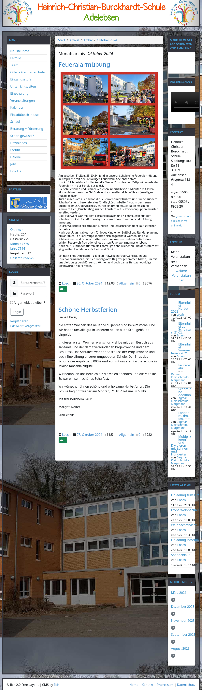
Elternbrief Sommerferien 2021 (181, 348)
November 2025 (183, 620)
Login (17, 312)
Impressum (165, 685)
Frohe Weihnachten (185, 510)
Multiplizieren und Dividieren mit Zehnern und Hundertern (181, 445)
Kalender (16, 107)
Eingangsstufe (20, 79)
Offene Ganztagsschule (27, 72)
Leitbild (15, 58)
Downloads (18, 143)
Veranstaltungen (22, 100)
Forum (15, 150)
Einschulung (19, 93)
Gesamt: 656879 (22, 258)
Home (133, 685)
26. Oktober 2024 (89, 283)
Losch (66, 283)
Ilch (56, 685)
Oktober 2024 (107, 40)
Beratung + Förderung (26, 129)
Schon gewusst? (22, 136)
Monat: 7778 (19, 244)
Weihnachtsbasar (184, 525)
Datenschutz (186, 685)
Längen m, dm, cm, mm (184, 416)
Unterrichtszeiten (23, 86)
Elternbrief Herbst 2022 (181, 307)
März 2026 (178, 592)
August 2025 (180, 648)
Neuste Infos (19, 51)
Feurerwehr (184, 366)
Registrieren (19, 321)
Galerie (15, 157)
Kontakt (147, 685)
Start (61, 40)
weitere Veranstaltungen (181, 275)
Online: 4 (16, 229)
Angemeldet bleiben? (27, 302)
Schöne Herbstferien (88, 309)
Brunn (181, 335)
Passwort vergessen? (25, 326)
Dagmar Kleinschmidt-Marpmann (180, 377)
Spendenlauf (180, 555)
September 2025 (183, 634)
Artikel (74, 40)
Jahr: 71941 (18, 248)
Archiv (88, 40)
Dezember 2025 (182, 606)
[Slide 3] (108, 23)
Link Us (15, 171)
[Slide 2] (101, 23)
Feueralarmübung (84, 64)
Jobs (13, 164)
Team (14, 65)
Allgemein (126, 283)
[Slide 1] (94, 23)
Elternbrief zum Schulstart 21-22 (181, 327)
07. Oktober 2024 (89, 434)
